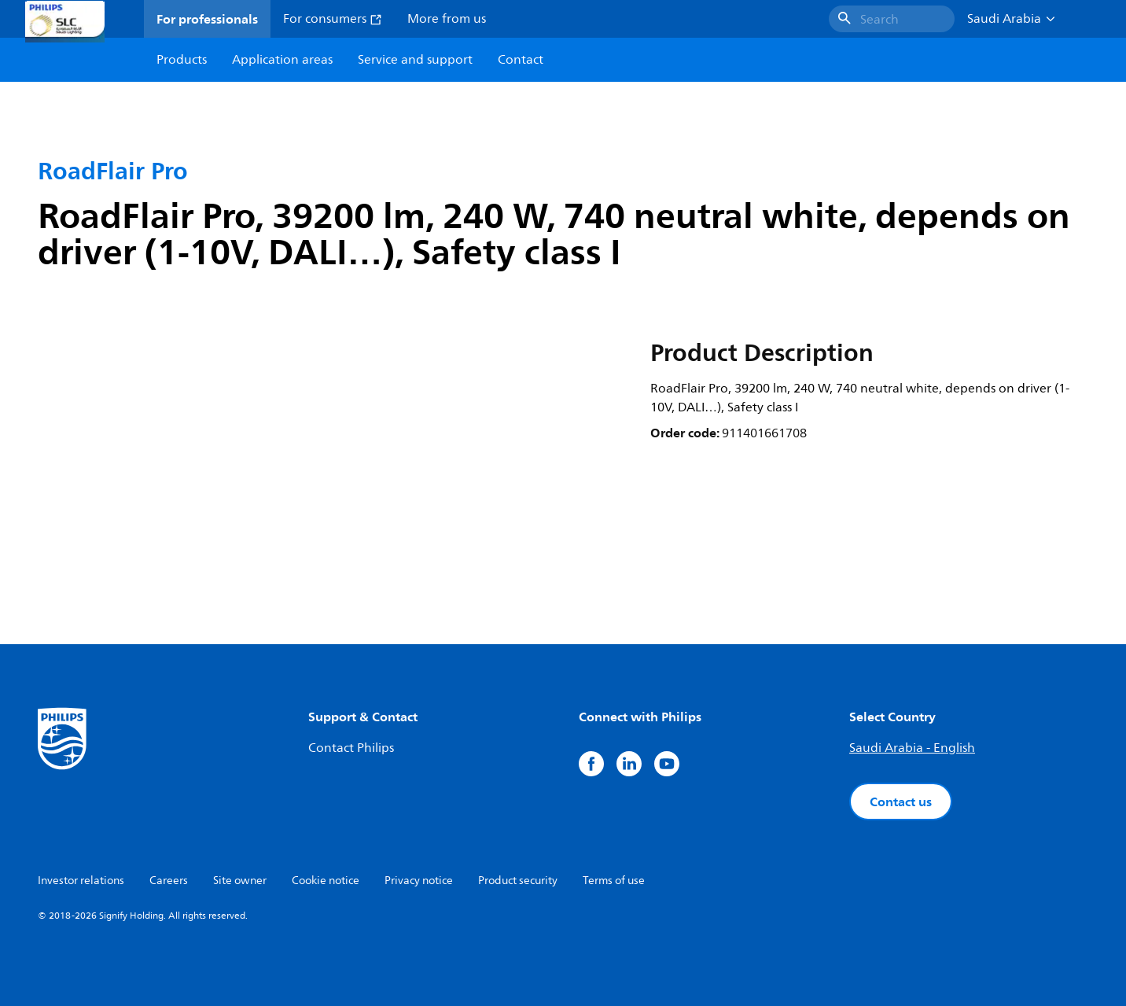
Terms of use (614, 880)
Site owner (240, 880)
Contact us (901, 801)
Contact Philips (351, 748)
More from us (446, 18)
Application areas (282, 60)
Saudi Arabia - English (912, 748)
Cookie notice (325, 880)
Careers (168, 880)
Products (181, 60)
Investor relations (81, 880)
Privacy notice (419, 880)
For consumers (332, 18)
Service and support (415, 60)
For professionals (207, 18)
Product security (517, 880)
